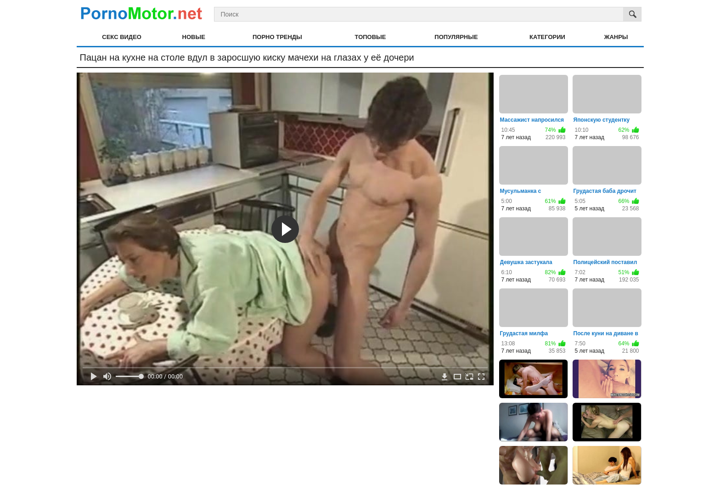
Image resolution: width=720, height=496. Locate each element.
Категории (547, 37)
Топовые (370, 37)
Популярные (456, 37)
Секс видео (121, 37)
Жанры (616, 37)
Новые (193, 37)
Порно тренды (277, 37)
